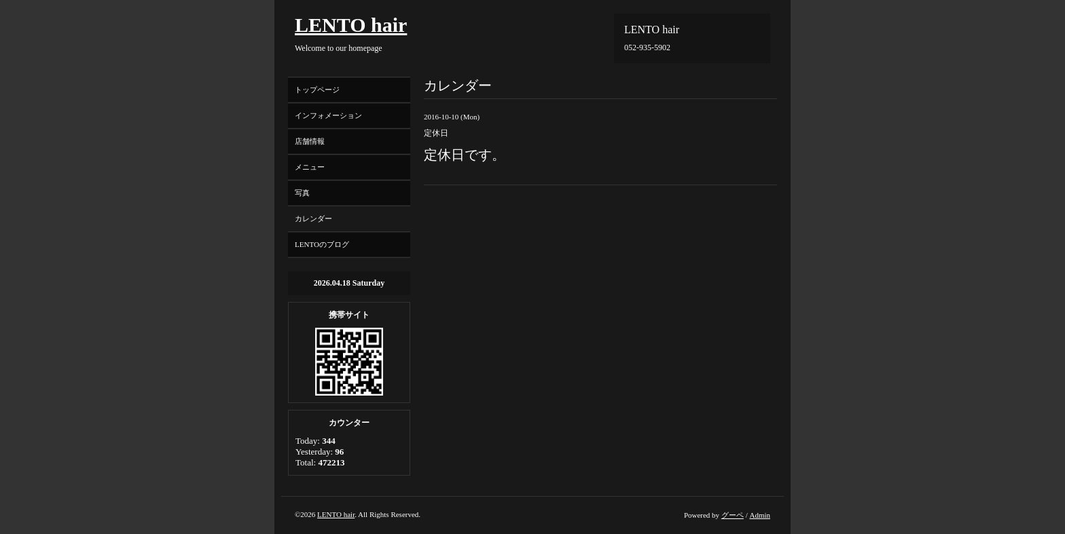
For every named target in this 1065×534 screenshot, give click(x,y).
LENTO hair (351, 25)
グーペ (732, 515)
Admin (759, 515)
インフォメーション (328, 115)
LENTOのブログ (322, 244)
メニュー (310, 167)
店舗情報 (310, 141)
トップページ (317, 89)
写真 (302, 193)
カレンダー (313, 218)
